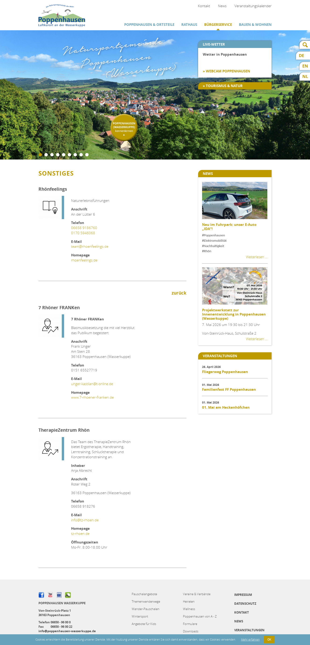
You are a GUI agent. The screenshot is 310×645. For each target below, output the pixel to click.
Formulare (190, 624)
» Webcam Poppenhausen (226, 71)
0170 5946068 (83, 233)
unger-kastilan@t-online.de (92, 383)
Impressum (243, 595)
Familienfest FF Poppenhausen (229, 389)
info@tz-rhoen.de (85, 520)
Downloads (190, 631)
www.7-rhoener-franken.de (92, 397)
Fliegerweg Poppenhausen (225, 371)
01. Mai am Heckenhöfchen (226, 407)
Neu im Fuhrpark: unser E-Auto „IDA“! (229, 226)
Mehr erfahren (250, 640)
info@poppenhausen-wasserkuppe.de (67, 631)
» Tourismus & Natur (223, 85)
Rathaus (189, 24)
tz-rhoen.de (80, 533)
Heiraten (189, 601)
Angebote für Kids (144, 624)
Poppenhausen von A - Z (200, 616)
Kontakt (204, 5)
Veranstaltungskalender (253, 5)
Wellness (189, 609)
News (222, 5)
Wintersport (140, 616)
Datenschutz (245, 603)
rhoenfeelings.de (84, 260)
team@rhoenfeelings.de (89, 246)
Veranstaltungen (249, 630)
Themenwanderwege (146, 601)
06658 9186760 (84, 227)
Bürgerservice (218, 24)
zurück (179, 293)
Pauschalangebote (144, 594)
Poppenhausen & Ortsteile (149, 24)
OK (269, 640)
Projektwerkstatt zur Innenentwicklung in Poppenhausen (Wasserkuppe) (234, 314)
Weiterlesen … (257, 257)
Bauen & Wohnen (255, 24)
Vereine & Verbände (196, 594)
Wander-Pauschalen (145, 609)
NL (305, 76)
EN (305, 66)
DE (301, 55)
